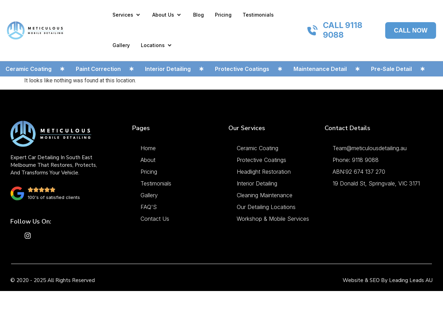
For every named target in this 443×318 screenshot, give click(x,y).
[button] (127, 14)
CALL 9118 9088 (342, 30)
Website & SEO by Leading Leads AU (388, 280)
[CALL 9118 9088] (312, 30)
